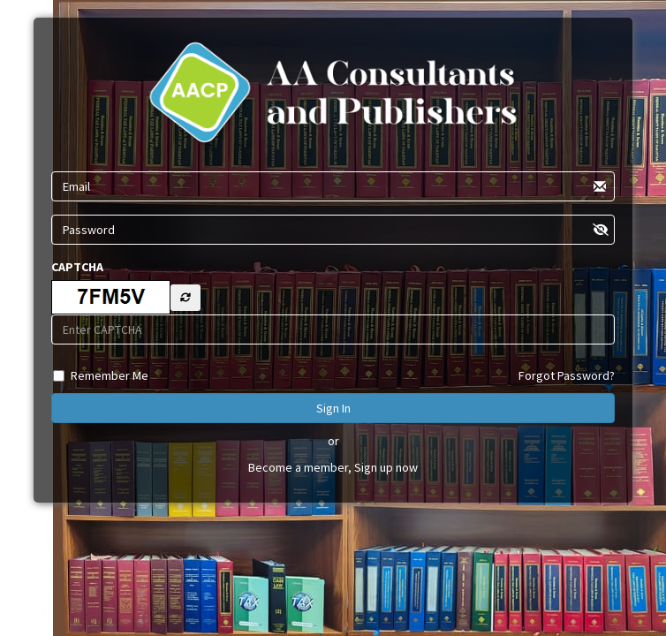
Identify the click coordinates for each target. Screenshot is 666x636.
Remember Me (109, 375)
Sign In (333, 408)
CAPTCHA (77, 267)
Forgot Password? (566, 375)
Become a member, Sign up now (333, 467)
